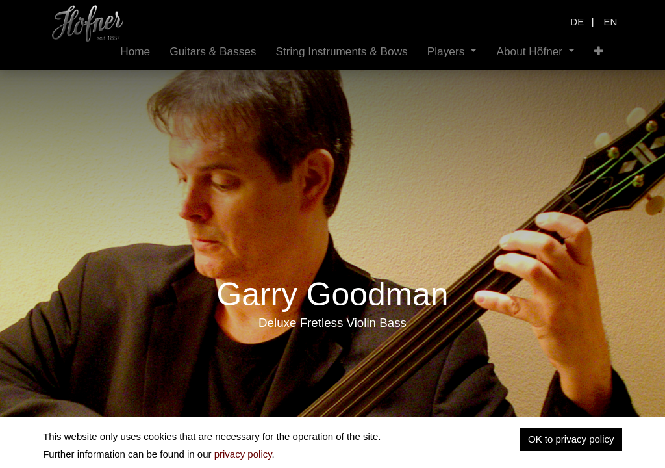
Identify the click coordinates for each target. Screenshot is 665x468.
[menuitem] (135, 51)
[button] (598, 51)
